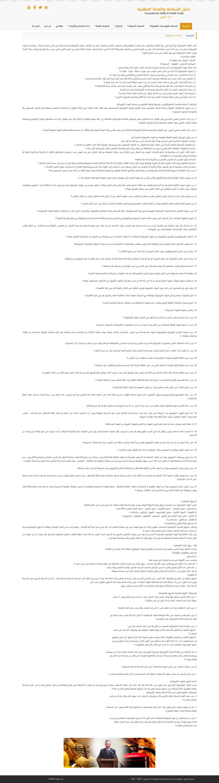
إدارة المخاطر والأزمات (78, 26)
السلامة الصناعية (135, 26)
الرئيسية (186, 26)
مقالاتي (59, 26)
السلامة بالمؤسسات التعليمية (163, 26)
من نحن (47, 26)
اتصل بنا (36, 26)
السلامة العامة (101, 26)
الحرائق (118, 26)
